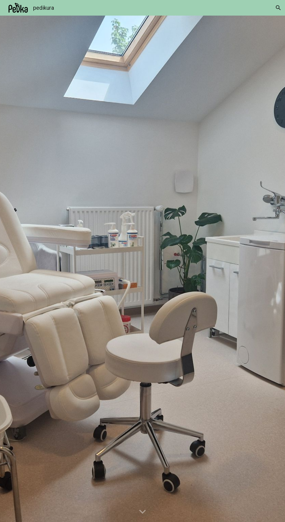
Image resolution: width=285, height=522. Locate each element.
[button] (278, 7)
